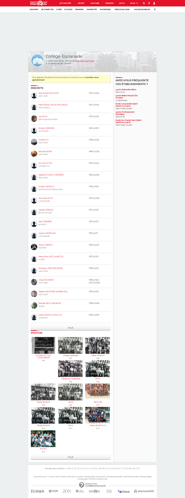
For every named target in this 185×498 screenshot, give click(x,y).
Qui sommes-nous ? (40, 477)
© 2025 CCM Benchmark (98, 479)
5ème (97, 379)
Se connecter (47, 9)
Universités (91, 9)
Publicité (63, 477)
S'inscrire (34, 9)
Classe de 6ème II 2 (98, 425)
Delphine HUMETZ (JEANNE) (51, 175)
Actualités (65, 3)
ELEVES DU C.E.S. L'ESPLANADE (43, 356)
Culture (94, 3)
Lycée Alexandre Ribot (126, 90)
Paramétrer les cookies (131, 477)
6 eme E (43, 449)
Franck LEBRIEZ (45, 245)
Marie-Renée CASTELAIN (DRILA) (53, 105)
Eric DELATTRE (45, 163)
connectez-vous (75, 77)
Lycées (59, 9)
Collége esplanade (70, 355)
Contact (51, 477)
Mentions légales (146, 477)
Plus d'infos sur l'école (85, 61)
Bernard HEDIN (45, 151)
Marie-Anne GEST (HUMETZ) (51, 256)
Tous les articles (89, 477)
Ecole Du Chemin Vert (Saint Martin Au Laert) (128, 121)
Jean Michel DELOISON (49, 93)
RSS (57, 477)
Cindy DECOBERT (46, 280)
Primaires (79, 9)
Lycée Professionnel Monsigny (125, 113)
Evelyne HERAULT (46, 186)
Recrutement (100, 477)
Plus (134, 3)
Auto (122, 3)
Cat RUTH (43, 116)
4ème (70, 402)
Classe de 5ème (43, 402)
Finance (109, 3)
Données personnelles (114, 477)
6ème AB (98, 402)
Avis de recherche (142, 9)
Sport (81, 3)
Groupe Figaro (83, 479)
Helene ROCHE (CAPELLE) (50, 315)
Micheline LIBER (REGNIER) (50, 268)
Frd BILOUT (44, 140)
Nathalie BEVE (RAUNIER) (50, 303)
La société (79, 477)
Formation (71, 477)
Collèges (68, 9)
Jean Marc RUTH (46, 198)
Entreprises (105, 9)
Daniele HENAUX (46, 210)
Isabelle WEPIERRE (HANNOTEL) (53, 291)
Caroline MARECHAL (47, 233)
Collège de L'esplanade (70, 379)
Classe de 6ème (97, 355)
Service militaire (122, 9)
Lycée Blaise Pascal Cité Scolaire (127, 97)
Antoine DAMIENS (46, 128)
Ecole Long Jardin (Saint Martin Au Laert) (127, 105)
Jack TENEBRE (45, 221)
